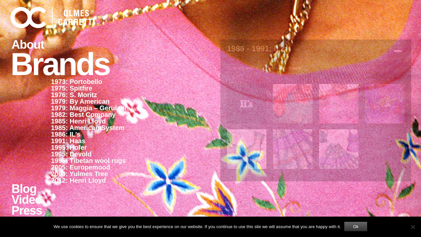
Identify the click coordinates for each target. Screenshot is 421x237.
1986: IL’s (65, 134)
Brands (60, 63)
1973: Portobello (76, 81)
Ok (356, 226)
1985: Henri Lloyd (78, 121)
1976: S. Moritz (74, 95)
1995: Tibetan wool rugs (88, 160)
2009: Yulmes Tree (79, 174)
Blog (24, 189)
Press (27, 210)
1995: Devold (71, 154)
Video (27, 199)
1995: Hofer (69, 147)
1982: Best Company (83, 114)
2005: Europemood (80, 167)
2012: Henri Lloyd (78, 180)
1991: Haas (68, 141)
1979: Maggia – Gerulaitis (90, 108)
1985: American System (88, 127)
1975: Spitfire (71, 88)
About (28, 44)
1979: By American (80, 101)
